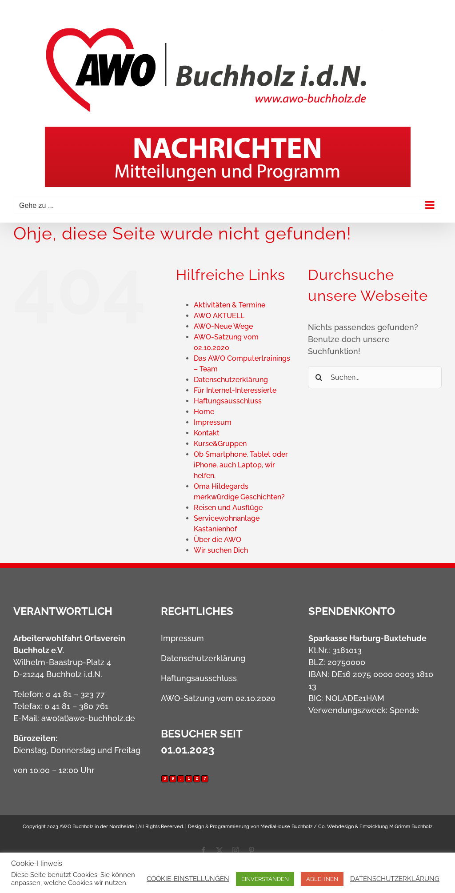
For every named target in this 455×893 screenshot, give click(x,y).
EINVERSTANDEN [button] (265, 879)
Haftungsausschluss (228, 401)
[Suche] (319, 377)
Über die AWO (217, 539)
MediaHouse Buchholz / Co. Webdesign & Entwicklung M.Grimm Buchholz (346, 826)
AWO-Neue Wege (223, 326)
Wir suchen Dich (221, 550)
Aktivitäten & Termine (229, 305)
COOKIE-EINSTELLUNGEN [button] (188, 878)
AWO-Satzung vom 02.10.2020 (218, 698)
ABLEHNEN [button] (322, 879)
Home (204, 411)
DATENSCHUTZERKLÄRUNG (394, 878)
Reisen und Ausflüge (228, 507)
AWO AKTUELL (219, 315)
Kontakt (207, 433)
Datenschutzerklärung (231, 379)
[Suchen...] (375, 377)
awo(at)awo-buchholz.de (88, 718)
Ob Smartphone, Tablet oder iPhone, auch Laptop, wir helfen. (241, 465)
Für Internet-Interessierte (235, 390)
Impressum (212, 422)
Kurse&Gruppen (220, 443)
